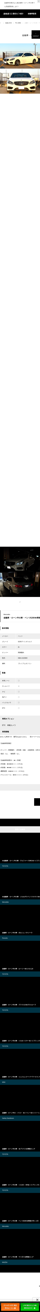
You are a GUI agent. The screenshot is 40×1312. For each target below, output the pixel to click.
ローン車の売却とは (10, 22)
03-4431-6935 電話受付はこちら (10, 1306)
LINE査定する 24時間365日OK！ (29, 1306)
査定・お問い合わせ (30, 22)
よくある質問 (25, 31)
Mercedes (7, 614)
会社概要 (12, 31)
